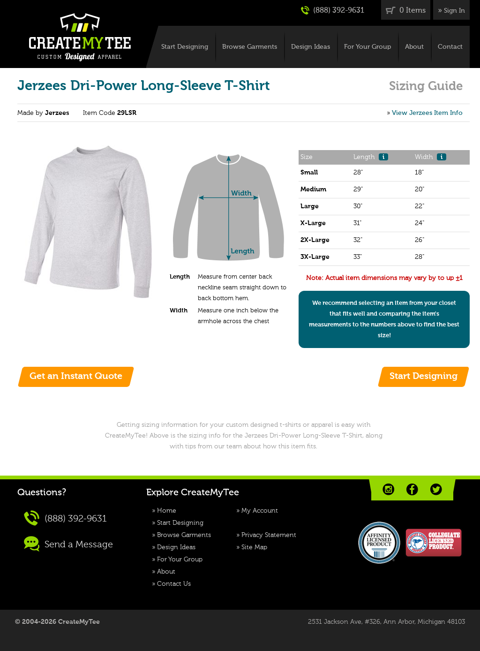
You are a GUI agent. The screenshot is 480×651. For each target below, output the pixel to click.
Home (166, 510)
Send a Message (68, 544)
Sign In (454, 11)
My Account (259, 510)
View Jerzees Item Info (427, 113)
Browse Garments (249, 47)
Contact (450, 47)
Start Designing (184, 47)
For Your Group (367, 47)
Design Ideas (310, 47)
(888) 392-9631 (332, 10)
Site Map (254, 547)
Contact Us (174, 584)
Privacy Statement (268, 535)
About (414, 47)
